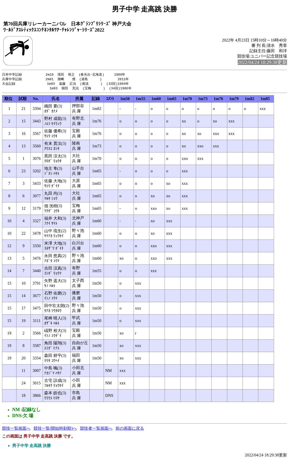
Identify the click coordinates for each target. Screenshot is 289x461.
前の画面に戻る (130, 429)
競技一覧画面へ (16, 429)
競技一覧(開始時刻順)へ (55, 429)
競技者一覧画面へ (96, 429)
